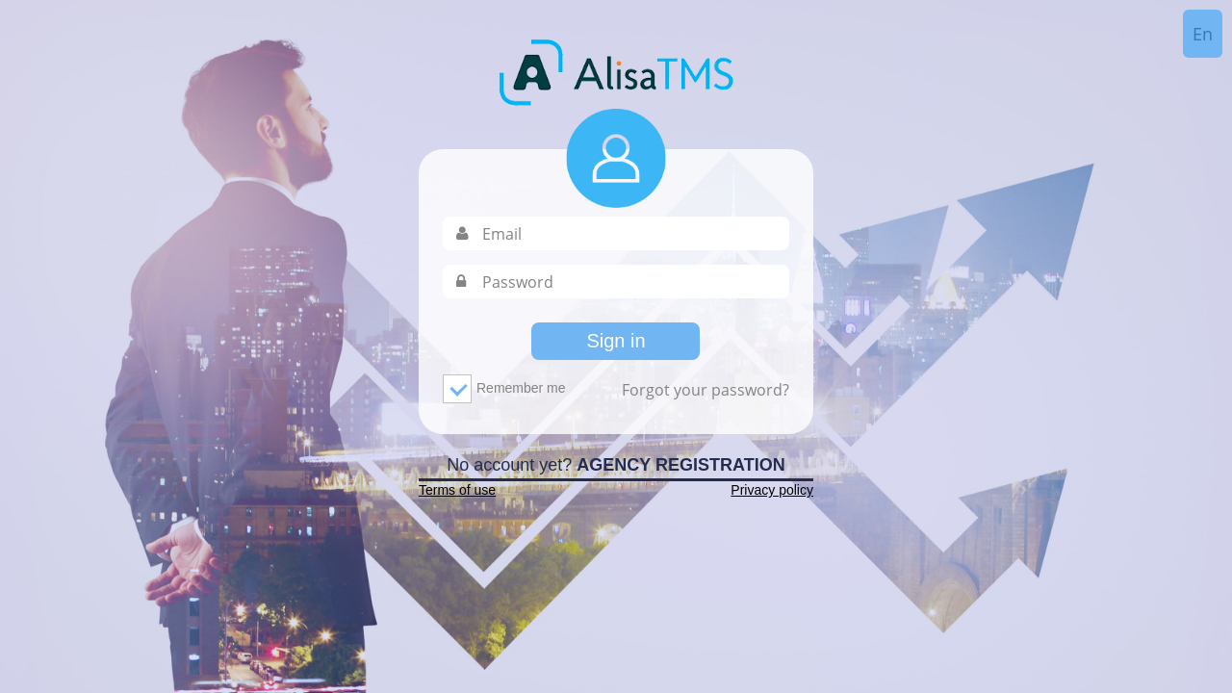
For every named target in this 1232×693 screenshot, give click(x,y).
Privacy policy (772, 490)
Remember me (510, 388)
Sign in (615, 340)
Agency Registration (680, 465)
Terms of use (457, 490)
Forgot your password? (705, 389)
